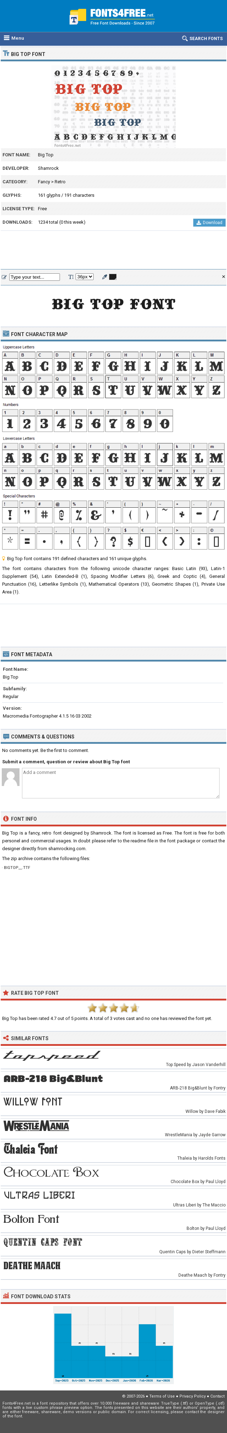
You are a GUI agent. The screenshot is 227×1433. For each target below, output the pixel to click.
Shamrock (48, 168)
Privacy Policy (192, 1396)
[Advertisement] (113, 250)
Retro (60, 181)
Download (209, 222)
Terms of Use (162, 1396)
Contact (217, 1396)
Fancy (44, 181)
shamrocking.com (66, 848)
